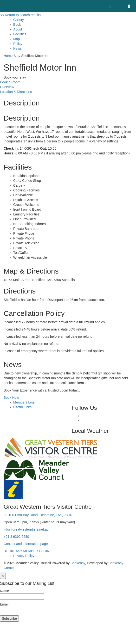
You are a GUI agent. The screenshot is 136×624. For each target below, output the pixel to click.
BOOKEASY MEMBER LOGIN (26, 551)
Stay (16, 56)
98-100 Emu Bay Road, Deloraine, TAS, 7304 (37, 515)
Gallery (18, 20)
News (17, 48)
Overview (7, 87)
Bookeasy (78, 563)
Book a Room (10, 82)
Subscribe (9, 618)
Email (4, 604)
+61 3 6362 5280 (16, 536)
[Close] (3, 576)
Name (4, 591)
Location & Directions (16, 92)
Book (17, 24)
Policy (17, 44)
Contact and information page (26, 544)
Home (8, 56)
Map (16, 39)
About (17, 29)
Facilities (19, 34)
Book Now (11, 397)
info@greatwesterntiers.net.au (26, 529)
